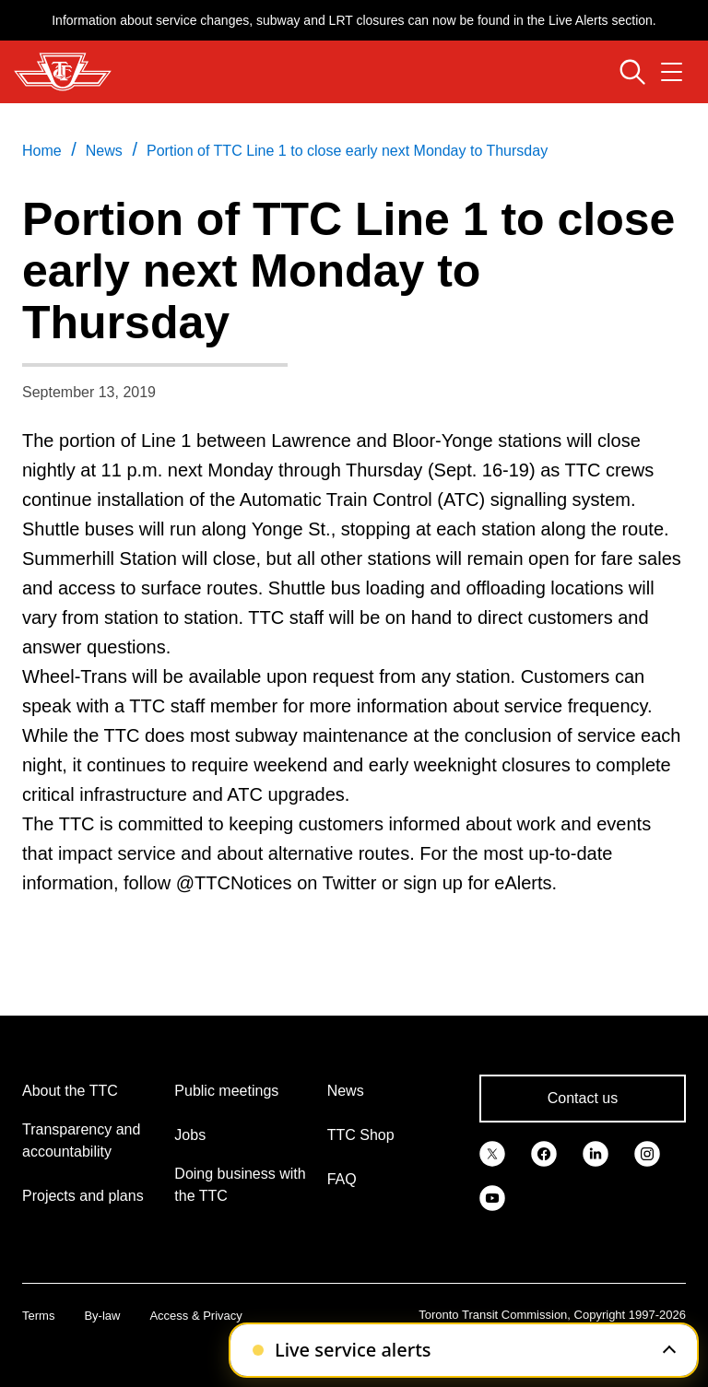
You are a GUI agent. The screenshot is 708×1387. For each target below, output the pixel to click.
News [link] (104, 151)
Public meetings (226, 1091)
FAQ (342, 1179)
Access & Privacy (195, 1315)
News (345, 1091)
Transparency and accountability (81, 1140)
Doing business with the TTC (239, 1185)
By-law (102, 1315)
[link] (492, 1152)
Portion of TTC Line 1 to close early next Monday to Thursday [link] (347, 151)
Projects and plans (83, 1196)
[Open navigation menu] (672, 71)
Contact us (583, 1098)
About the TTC (70, 1091)
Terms (38, 1315)
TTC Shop (361, 1135)
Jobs (190, 1135)
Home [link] (42, 151)
